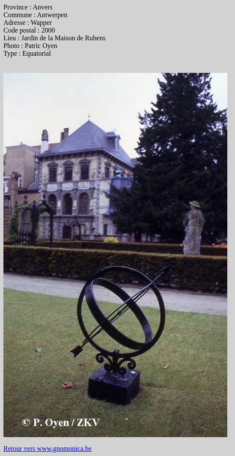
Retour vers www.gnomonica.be (47, 448)
